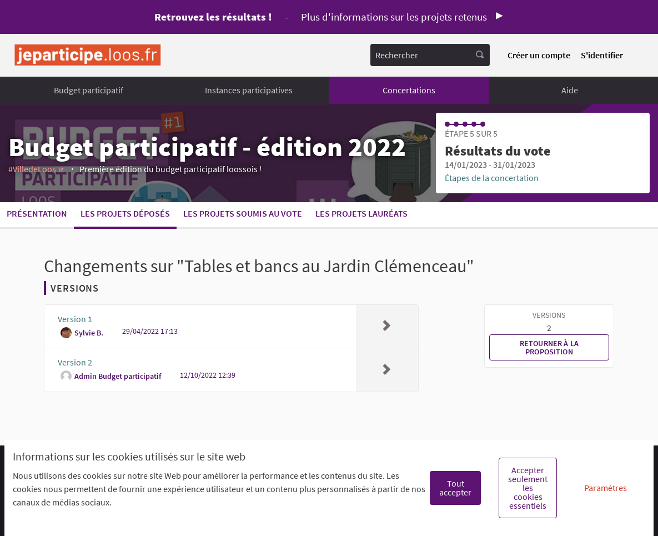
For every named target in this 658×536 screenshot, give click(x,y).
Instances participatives (249, 90)
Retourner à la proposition (549, 347)
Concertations (409, 90)
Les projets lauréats (361, 213)
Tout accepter (455, 488)
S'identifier (602, 55)
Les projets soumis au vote (242, 213)
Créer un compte (539, 55)
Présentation (37, 213)
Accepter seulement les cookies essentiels (528, 487)
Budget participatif (88, 90)
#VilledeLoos (36, 168)
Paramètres (605, 487)
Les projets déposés (125, 213)
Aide (569, 90)
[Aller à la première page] (88, 55)
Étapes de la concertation (492, 177)
